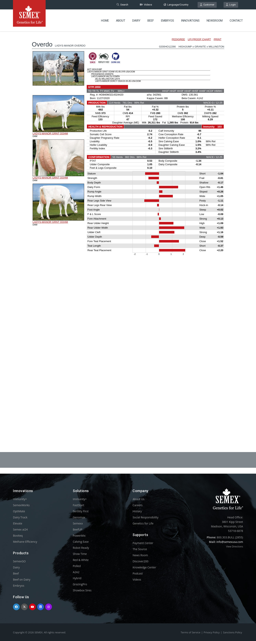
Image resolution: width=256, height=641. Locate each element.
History (137, 511)
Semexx (78, 523)
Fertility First (80, 511)
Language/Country (176, 4)
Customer (207, 4)
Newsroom (215, 20)
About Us (138, 499)
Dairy (136, 20)
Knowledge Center (144, 567)
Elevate (17, 523)
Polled (77, 566)
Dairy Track (20, 517)
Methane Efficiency (25, 541)
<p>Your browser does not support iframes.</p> (128, 231)
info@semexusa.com (229, 542)
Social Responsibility (145, 517)
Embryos (167, 20)
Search (122, 4)
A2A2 (76, 572)
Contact (236, 20)
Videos (146, 4)
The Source (140, 549)
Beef (150, 20)
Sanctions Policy (232, 632)
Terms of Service (190, 632)
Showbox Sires (82, 590)
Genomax (79, 517)
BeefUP (77, 529)
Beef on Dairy (21, 579)
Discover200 (140, 561)
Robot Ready (81, 548)
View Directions (234, 546)
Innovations (190, 20)
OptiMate (19, 511)
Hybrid (77, 578)
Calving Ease (81, 541)
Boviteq (18, 535)
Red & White (80, 560)
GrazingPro (80, 584)
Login (231, 4)
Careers (137, 505)
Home (105, 20)
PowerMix (79, 535)
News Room (140, 555)
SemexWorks (21, 505)
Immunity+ (20, 499)
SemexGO (19, 561)
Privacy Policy (212, 632)
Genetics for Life (143, 523)
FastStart (78, 505)
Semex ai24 (20, 529)
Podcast (138, 573)
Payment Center (143, 543)
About (120, 20)
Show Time (80, 554)
